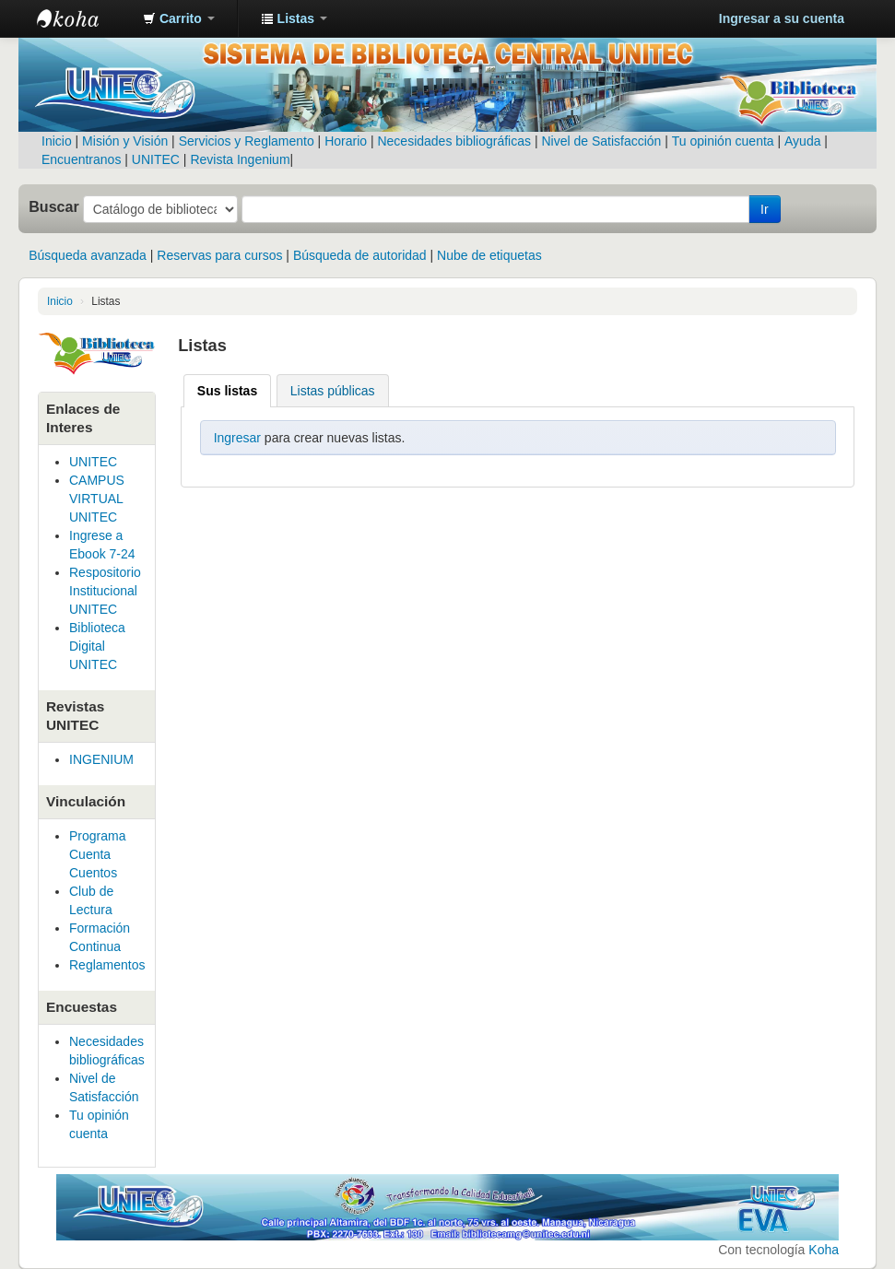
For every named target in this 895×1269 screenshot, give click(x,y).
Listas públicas (332, 390)
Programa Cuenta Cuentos (97, 854)
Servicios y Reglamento (246, 141)
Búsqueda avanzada (88, 255)
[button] (179, 18)
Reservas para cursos (219, 255)
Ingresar (237, 437)
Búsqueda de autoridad (360, 255)
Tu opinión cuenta (723, 141)
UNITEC (156, 159)
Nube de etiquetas (489, 255)
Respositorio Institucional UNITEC (105, 591)
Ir (764, 209)
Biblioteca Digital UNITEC (97, 646)
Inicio (56, 141)
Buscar (54, 206)
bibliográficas (107, 1059)
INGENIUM (101, 759)
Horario (345, 141)
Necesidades (106, 1041)
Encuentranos (81, 159)
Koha (823, 1249)
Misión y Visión (125, 141)
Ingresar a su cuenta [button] (781, 18)
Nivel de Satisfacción (601, 141)
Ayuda (802, 141)
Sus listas (227, 390)
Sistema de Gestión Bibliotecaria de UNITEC (83, 18)
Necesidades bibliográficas (454, 141)
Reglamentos (107, 965)
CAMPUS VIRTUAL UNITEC (96, 498)
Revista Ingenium (239, 159)
